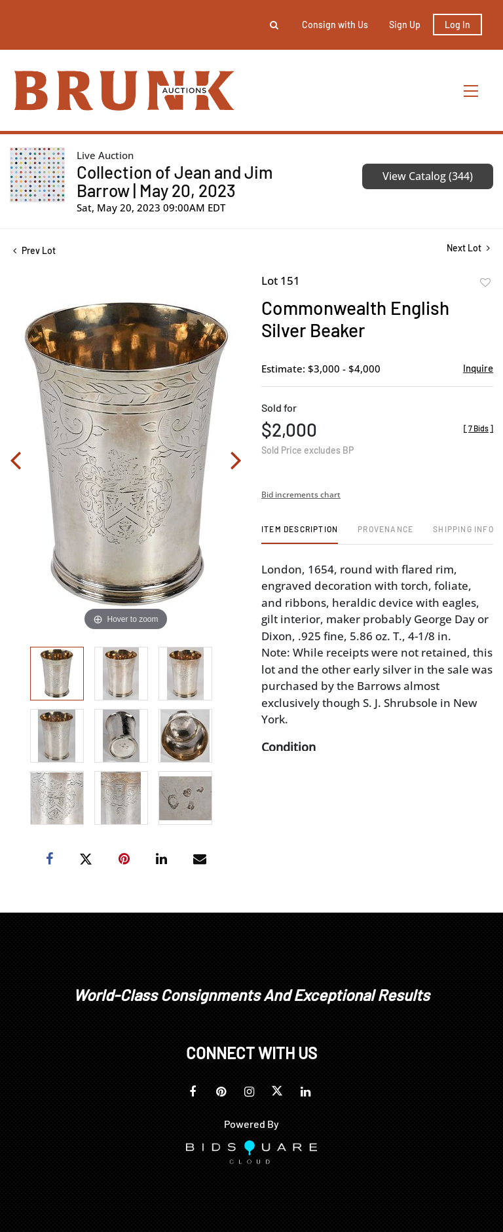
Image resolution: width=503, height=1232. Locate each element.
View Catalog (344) (427, 176)
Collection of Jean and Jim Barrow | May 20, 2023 (174, 181)
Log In (457, 24)
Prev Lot (34, 250)
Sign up (404, 24)
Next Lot (468, 247)
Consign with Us (335, 24)
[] (478, 428)
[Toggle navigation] (471, 90)
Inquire (478, 368)
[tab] (299, 533)
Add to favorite (485, 283)
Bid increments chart (301, 494)
